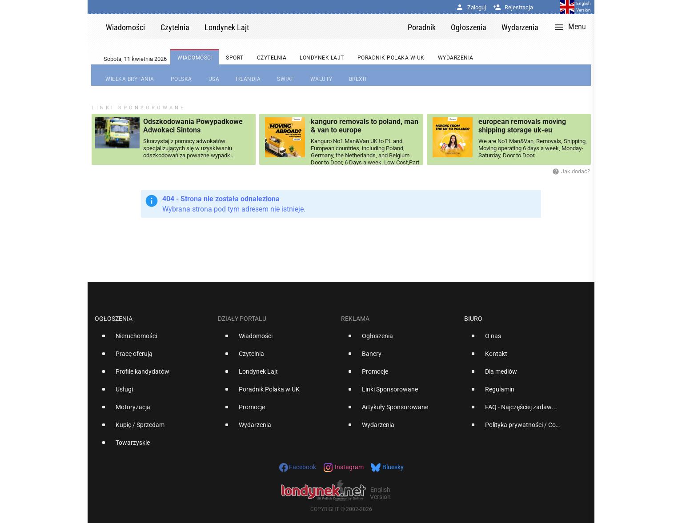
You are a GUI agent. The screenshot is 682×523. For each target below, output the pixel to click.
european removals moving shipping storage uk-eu (522, 125)
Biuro (473, 318)
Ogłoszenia (113, 318)
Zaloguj (471, 7)
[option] (153, 339)
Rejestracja (513, 7)
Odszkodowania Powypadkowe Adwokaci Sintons (193, 125)
